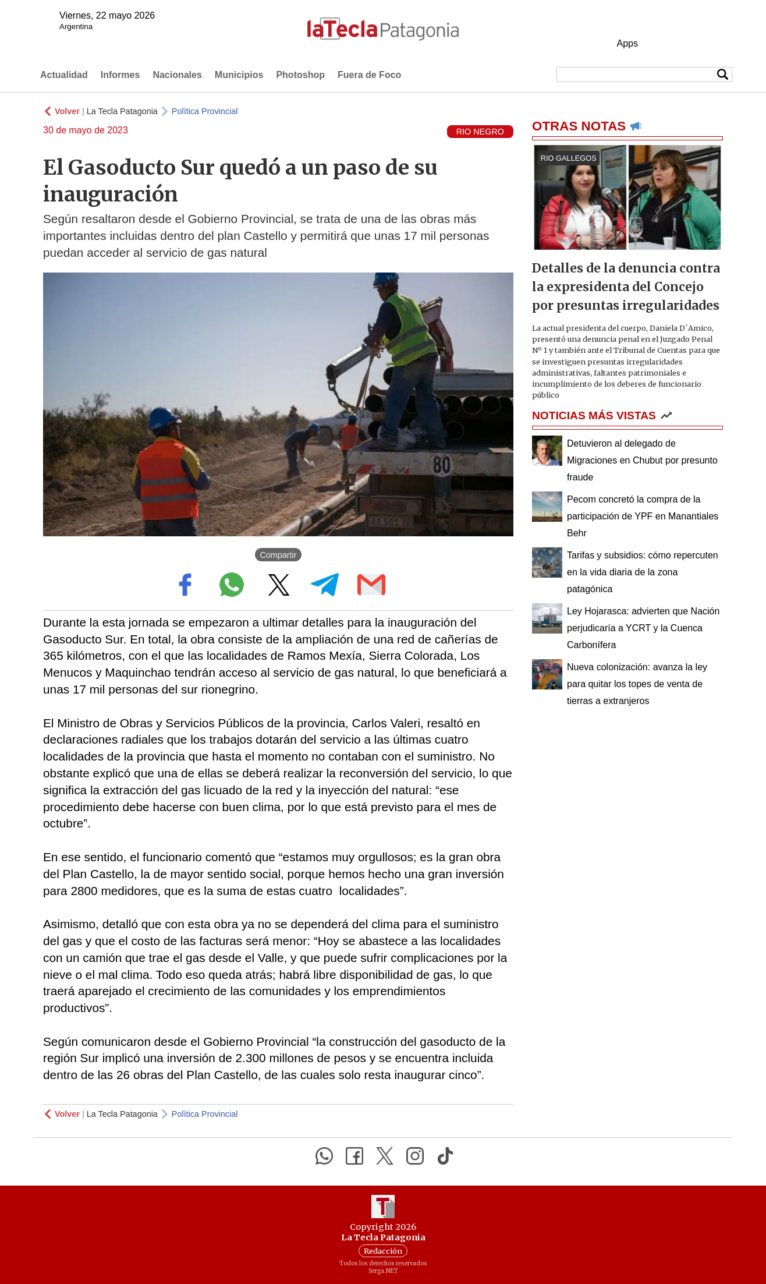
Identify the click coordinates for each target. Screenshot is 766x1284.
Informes (120, 75)
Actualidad (64, 75)
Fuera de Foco (369, 75)
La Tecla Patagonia (122, 111)
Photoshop (300, 75)
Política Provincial (205, 111)
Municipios (239, 75)
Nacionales (177, 75)
